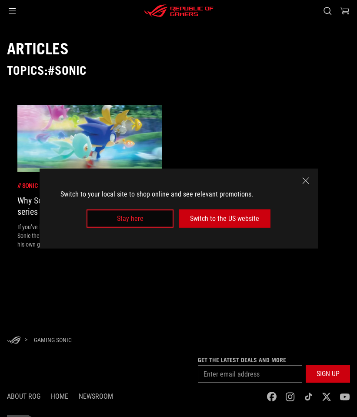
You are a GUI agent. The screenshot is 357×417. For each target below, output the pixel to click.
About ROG (23, 396)
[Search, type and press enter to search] (327, 11)
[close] (305, 180)
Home (59, 396)
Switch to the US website (224, 218)
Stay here (130, 218)
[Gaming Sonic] (53, 340)
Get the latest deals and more (242, 360)
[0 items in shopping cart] (345, 11)
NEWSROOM (96, 396)
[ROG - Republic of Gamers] (179, 10)
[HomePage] (14, 340)
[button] (12, 11)
